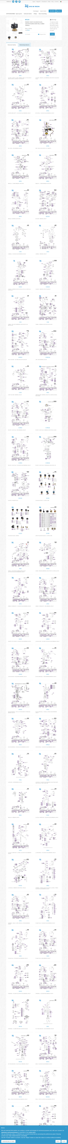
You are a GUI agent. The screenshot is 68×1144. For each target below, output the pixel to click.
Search (52, 11)
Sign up (52, 36)
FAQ (52, 1)
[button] (66, 1128)
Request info (42, 34)
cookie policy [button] (32, 1132)
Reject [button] (58, 1141)
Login (34, 1)
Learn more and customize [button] (8, 1141)
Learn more (43, 11)
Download (44, 1)
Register (38, 1)
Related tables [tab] (12, 45)
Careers (57, 1)
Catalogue (36, 11)
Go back (27, 34)
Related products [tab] (24, 45)
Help (49, 1)
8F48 (28, 30)
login (59, 11)
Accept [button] (64, 1141)
